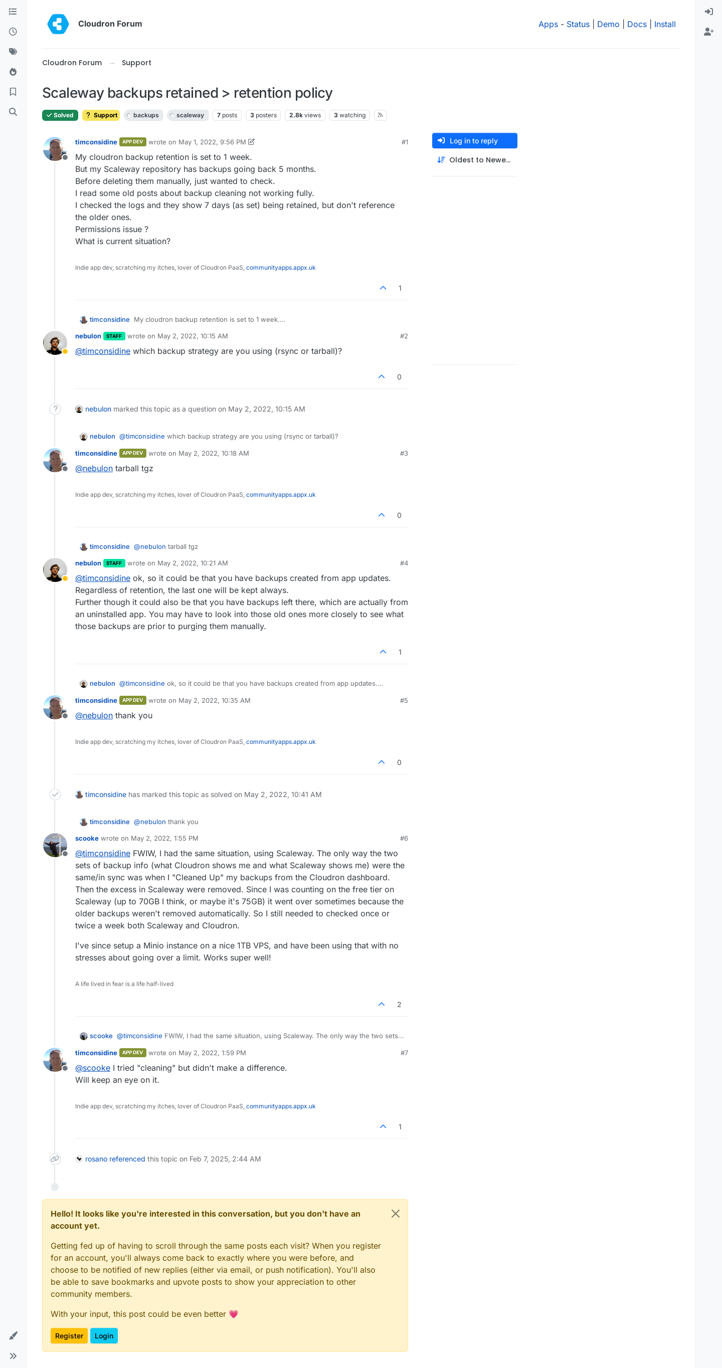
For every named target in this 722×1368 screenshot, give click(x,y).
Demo (608, 24)
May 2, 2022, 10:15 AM (192, 336)
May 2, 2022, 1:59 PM (212, 1053)
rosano (96, 1158)
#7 (404, 1053)
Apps (548, 24)
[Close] (396, 1214)
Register (69, 1335)
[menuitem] (709, 12)
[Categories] (13, 12)
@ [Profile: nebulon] (94, 468)
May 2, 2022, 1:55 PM (165, 838)
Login (104, 1335)
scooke (87, 838)
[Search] (13, 112)
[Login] (709, 12)
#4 (404, 563)
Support (101, 115)
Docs (637, 24)
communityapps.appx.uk (281, 267)
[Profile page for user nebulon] (55, 343)
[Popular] (13, 72)
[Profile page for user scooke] (55, 845)
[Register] (709, 32)
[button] (13, 1336)
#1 (405, 142)
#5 (404, 700)
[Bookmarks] (13, 92)
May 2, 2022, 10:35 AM (214, 700)
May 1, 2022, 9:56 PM (212, 142)
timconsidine (96, 142)
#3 (404, 453)
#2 (404, 336)
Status (578, 24)
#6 (404, 838)
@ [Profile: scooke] (92, 1068)
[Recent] (13, 32)
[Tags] (13, 52)
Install (665, 24)
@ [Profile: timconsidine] (102, 351)
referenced (127, 1158)
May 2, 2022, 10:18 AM (213, 453)
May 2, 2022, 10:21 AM (192, 563)
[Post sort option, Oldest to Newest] (474, 160)
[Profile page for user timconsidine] (55, 149)
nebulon (88, 336)
